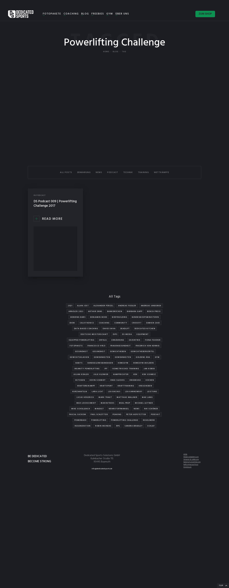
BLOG (85, 14)
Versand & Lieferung (191, 459)
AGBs (185, 454)
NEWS (99, 172)
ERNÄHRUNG (84, 172)
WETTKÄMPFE (161, 172)
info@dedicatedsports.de (102, 468)
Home (106, 51)
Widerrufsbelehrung (191, 457)
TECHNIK (128, 172)
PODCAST (112, 172)
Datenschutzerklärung (192, 462)
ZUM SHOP (205, 14)
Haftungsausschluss (190, 464)
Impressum (187, 467)
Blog (115, 51)
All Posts (66, 172)
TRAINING (143, 172)
